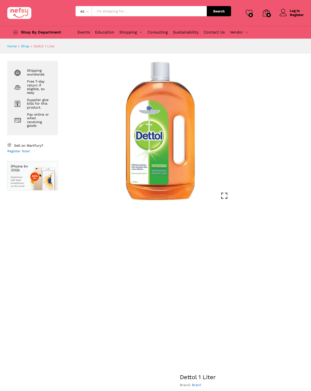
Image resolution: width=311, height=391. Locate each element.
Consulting (157, 32)
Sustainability (186, 32)
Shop (25, 46)
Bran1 (196, 385)
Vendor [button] (236, 32)
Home (12, 46)
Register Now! (18, 151)
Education (104, 32)
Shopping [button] (128, 32)
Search (219, 11)
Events (84, 32)
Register (297, 15)
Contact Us (214, 32)
